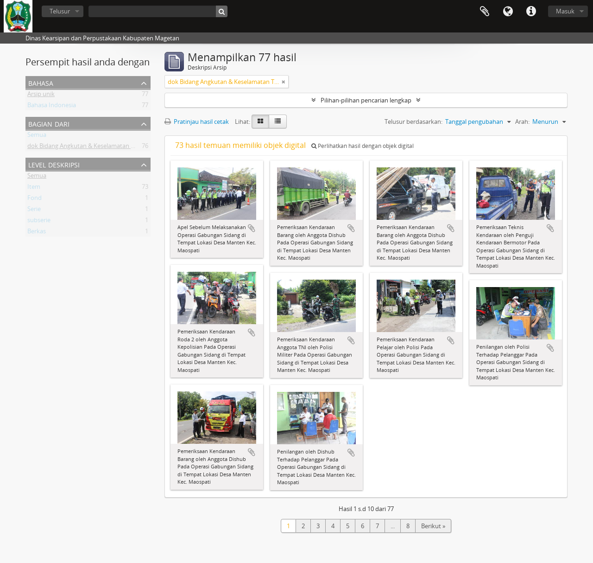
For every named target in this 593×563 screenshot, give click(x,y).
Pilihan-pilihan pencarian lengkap (366, 100)
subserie (38, 222)
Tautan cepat (531, 11)
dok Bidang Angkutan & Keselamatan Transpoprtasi (98, 147)
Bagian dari (48, 123)
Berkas (36, 233)
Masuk (565, 11)
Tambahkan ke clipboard (251, 228)
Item (33, 188)
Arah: (522, 121)
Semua (36, 136)
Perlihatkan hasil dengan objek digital (362, 146)
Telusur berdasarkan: (413, 121)
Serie (34, 210)
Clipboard (484, 11)
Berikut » (433, 526)
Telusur (60, 11)
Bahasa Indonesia (51, 106)
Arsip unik (41, 95)
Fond (34, 199)
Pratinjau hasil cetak (196, 121)
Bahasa (507, 11)
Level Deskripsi (54, 164)
